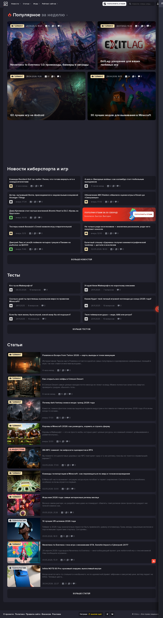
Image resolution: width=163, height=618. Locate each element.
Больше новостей (81, 259)
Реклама (56, 614)
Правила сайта (33, 614)
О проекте (8, 614)
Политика (20, 614)
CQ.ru (136, 614)
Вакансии (46, 614)
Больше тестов (81, 329)
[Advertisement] (81, 140)
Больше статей (81, 593)
